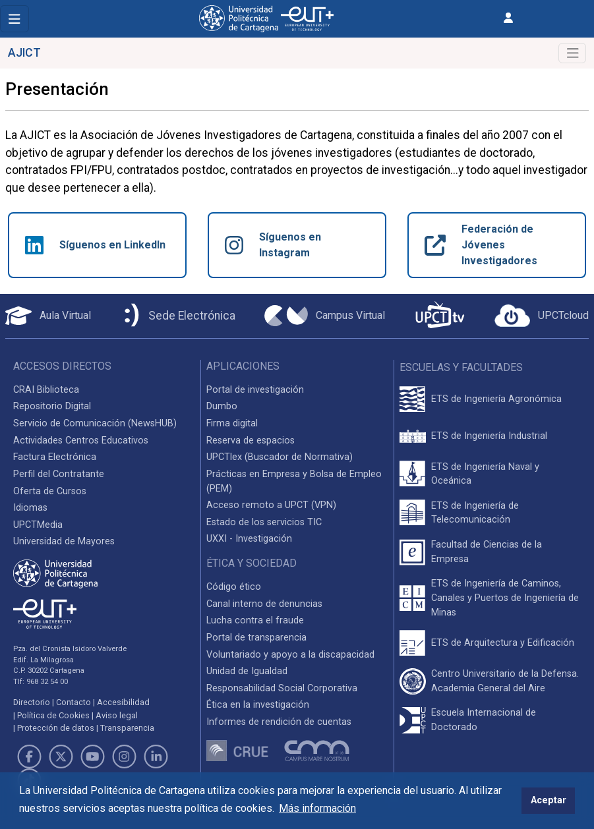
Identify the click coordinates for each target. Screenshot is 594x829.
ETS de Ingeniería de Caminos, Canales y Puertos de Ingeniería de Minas (505, 597)
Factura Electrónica (54, 457)
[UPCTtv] (439, 315)
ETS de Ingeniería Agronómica (496, 399)
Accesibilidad (123, 702)
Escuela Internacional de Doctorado (483, 720)
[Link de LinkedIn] (156, 756)
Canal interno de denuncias (264, 604)
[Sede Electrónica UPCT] (177, 316)
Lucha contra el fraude (255, 620)
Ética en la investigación (257, 704)
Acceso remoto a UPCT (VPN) (271, 505)
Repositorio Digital (52, 406)
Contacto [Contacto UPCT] (73, 702)
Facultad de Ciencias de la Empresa (486, 552)
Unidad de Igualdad (246, 671)
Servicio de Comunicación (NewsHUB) (95, 423)
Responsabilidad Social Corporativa (281, 688)
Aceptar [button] (548, 800)
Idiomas (30, 507)
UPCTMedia (38, 524)
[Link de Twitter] (60, 756)
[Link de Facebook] (29, 756)
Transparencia (127, 728)
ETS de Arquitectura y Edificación (502, 642)
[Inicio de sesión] (508, 18)
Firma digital (232, 423)
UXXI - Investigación (249, 538)
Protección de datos (55, 728)
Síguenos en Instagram (273, 245)
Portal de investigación (255, 389)
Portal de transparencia (256, 637)
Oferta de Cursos (49, 491)
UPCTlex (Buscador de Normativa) (279, 457)
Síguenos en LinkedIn (95, 245)
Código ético (233, 586)
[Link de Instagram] (124, 756)
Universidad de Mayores (64, 541)
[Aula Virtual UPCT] (48, 315)
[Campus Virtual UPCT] (324, 315)
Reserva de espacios (250, 440)
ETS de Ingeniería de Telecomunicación (475, 513)
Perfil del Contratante (58, 474)
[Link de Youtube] (92, 756)
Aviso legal (117, 715)
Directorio (31, 702)
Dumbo (221, 406)
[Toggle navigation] (14, 18)
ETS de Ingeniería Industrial (489, 436)
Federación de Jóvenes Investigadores (481, 245)
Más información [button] (317, 808)
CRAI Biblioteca (46, 389)
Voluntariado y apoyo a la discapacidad (290, 654)
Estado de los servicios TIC (264, 522)
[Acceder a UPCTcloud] (541, 315)
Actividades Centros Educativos (80, 440)
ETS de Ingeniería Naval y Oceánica (485, 474)
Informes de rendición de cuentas (278, 722)
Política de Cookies (53, 715)
